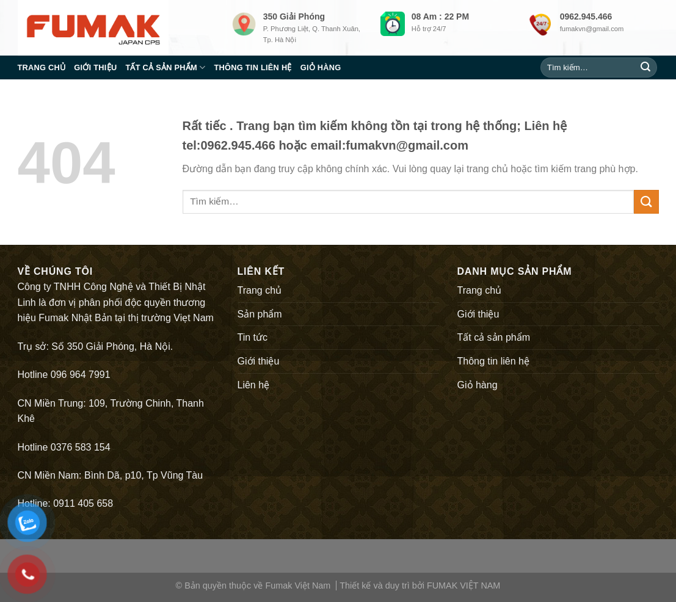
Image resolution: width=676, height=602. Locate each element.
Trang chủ (42, 67)
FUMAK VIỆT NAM (463, 585)
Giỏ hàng (320, 67)
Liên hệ (254, 385)
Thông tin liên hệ (252, 67)
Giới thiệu (95, 67)
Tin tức (253, 337)
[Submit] (645, 67)
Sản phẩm (260, 314)
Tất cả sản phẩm (165, 67)
